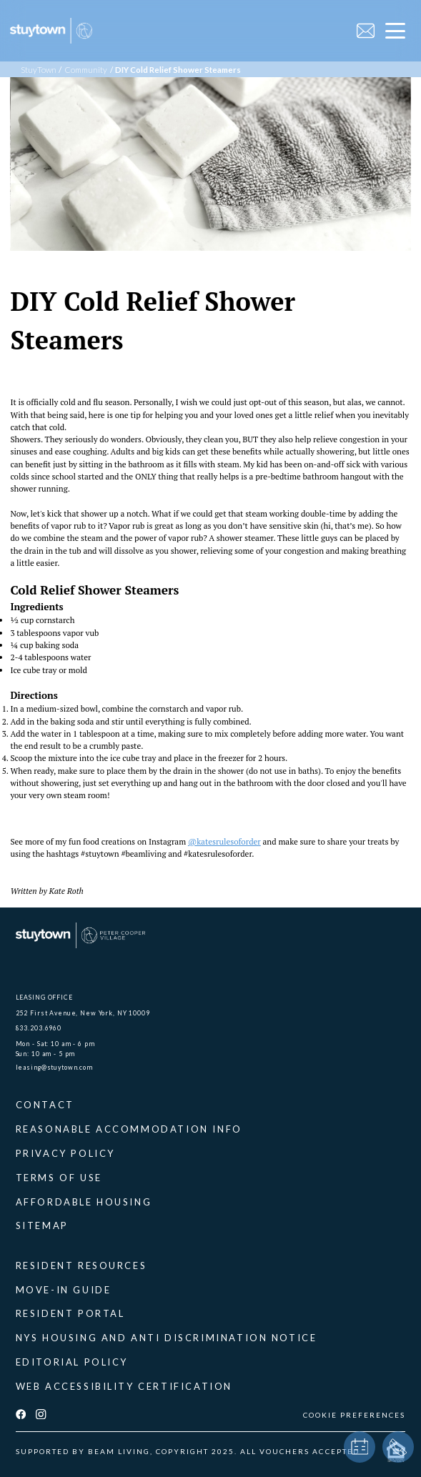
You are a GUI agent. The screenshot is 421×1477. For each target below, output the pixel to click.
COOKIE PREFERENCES (354, 1415)
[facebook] (21, 1415)
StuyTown (38, 69)
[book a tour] (359, 1447)
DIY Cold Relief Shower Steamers (178, 69)
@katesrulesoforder (224, 841)
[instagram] (41, 1415)
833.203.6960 (38, 1028)
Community (85, 69)
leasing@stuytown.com (54, 1067)
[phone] (398, 1447)
